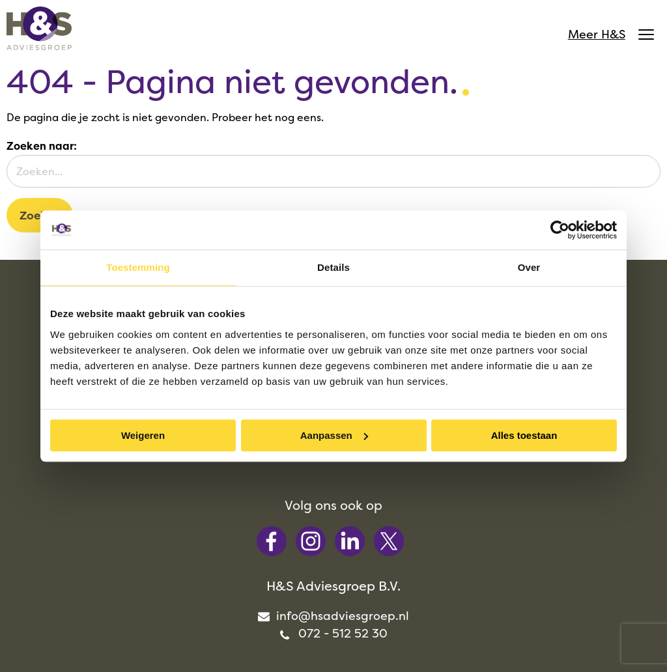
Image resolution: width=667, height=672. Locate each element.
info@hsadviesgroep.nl (444, 536)
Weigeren (143, 435)
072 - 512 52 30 (445, 554)
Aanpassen (334, 435)
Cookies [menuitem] (520, 639)
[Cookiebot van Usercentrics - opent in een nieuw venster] (560, 230)
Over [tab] (529, 267)
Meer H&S (608, 35)
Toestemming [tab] (138, 267)
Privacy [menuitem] (460, 639)
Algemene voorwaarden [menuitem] (350, 639)
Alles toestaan (524, 435)
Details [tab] (333, 267)
